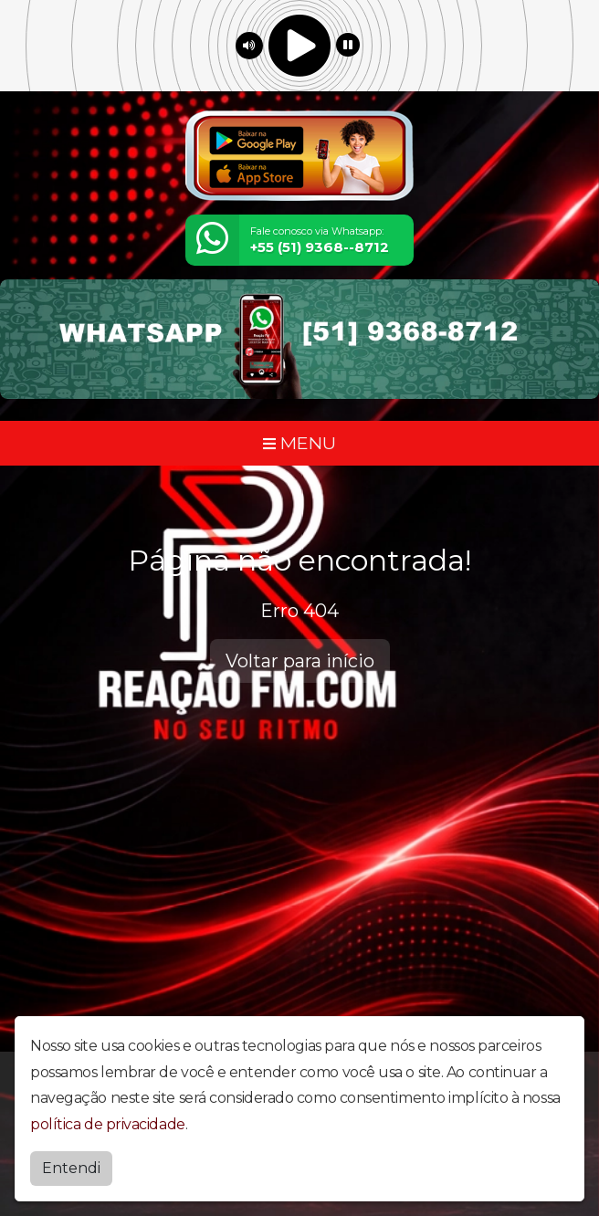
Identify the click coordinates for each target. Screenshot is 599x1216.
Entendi (71, 1168)
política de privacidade (107, 1124)
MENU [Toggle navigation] (299, 443)
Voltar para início (300, 661)
